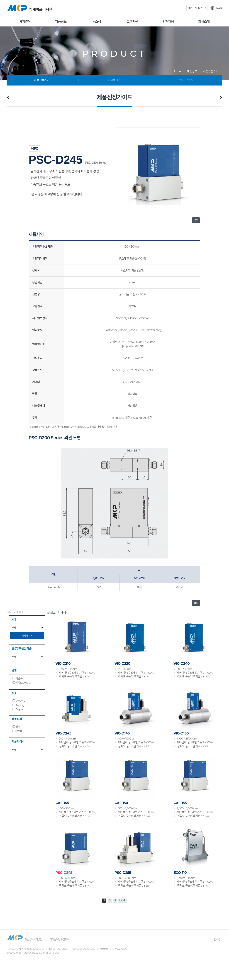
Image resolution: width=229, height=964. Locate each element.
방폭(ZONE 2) (22, 682)
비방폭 (18, 678)
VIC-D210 (62, 663)
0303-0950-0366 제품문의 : (93, 948)
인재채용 (168, 22)
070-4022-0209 (118, 948)
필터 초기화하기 (15, 612)
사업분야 (25, 22)
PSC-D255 (122, 872)
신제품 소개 (114, 80)
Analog (18, 705)
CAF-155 (180, 803)
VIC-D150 (181, 733)
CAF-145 (62, 803)
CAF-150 (121, 803)
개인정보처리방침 (33, 939)
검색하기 (27, 635)
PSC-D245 (63, 872)
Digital (18, 709)
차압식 (17, 731)
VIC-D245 (63, 733)
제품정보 (61, 22)
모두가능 (19, 700)
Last (122, 900)
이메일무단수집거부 (59, 939)
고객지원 (132, 22)
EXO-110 (180, 872)
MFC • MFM (186, 80)
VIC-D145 (122, 733)
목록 (196, 220)
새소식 (96, 22)
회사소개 (204, 22)
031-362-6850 (60, 948)
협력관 (217, 939)
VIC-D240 (182, 663)
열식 (16, 726)
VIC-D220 (122, 663)
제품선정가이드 (195, 7)
